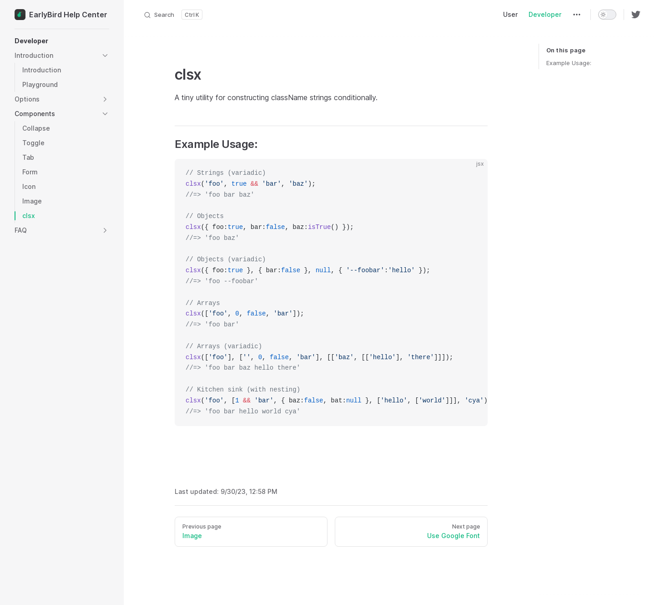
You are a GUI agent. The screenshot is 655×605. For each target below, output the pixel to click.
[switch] (607, 15)
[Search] (172, 14)
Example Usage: (568, 62)
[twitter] (636, 14)
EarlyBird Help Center (61, 14)
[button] (62, 41)
